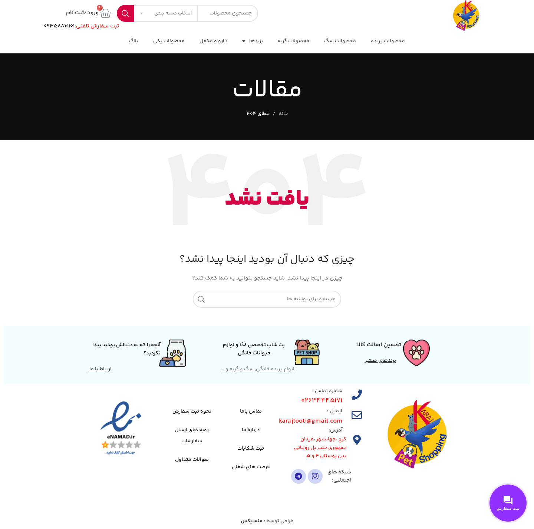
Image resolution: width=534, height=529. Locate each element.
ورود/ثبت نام (82, 13)
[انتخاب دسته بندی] (166, 13)
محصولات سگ (340, 41)
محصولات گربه (293, 41)
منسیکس (252, 521)
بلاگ (133, 41)
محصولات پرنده (388, 41)
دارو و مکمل (213, 41)
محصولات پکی (169, 41)
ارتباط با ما (100, 369)
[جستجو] (267, 299)
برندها (252, 41)
